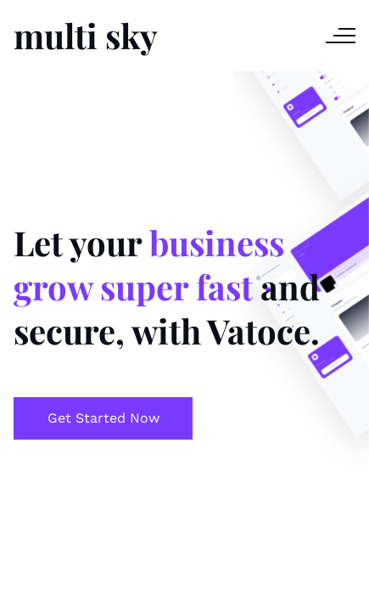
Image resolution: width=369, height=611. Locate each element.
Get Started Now (103, 418)
